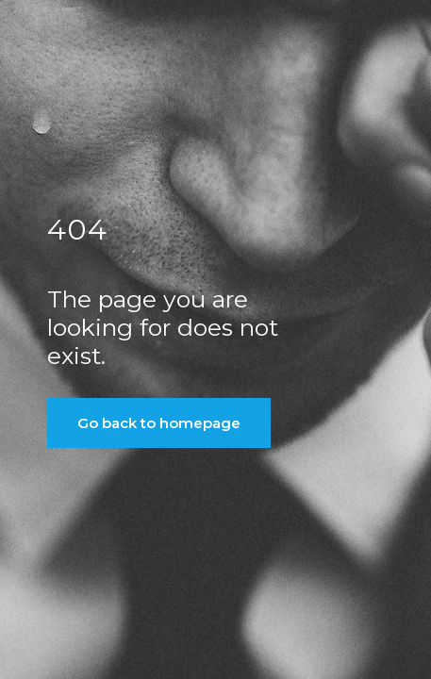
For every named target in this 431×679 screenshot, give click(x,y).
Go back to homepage (158, 423)
